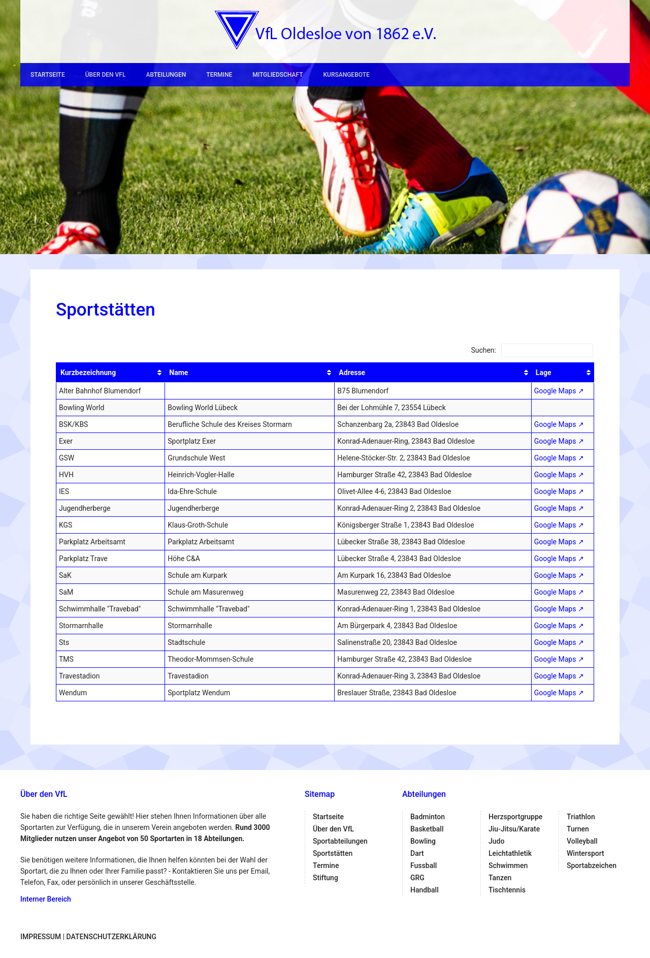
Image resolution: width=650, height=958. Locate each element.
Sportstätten (332, 853)
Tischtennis (507, 890)
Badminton (427, 817)
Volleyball (582, 841)
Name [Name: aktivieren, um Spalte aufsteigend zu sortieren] (178, 372)
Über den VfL (105, 74)
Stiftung (325, 878)
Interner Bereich (45, 899)
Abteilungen (166, 74)
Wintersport (585, 853)
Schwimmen (508, 865)
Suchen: (532, 350)
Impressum (40, 937)
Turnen (578, 829)
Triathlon (581, 817)
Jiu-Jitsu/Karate (514, 829)
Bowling (423, 841)
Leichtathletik (510, 853)
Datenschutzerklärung (111, 937)
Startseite (47, 74)
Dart (417, 853)
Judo (496, 841)
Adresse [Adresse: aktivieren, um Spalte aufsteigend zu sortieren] (352, 372)
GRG (417, 878)
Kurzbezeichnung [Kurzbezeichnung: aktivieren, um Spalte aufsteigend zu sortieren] (88, 372)
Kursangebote (346, 74)
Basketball (426, 829)
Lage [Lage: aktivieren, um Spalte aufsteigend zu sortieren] (543, 372)
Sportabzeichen (591, 865)
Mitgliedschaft (277, 74)
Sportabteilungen (340, 841)
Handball (424, 890)
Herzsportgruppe (515, 817)
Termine (219, 74)
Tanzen (500, 878)
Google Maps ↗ (559, 391)
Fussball (423, 865)
